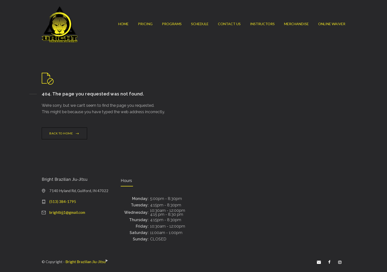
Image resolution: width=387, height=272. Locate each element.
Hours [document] (126, 180)
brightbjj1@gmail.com (67, 212)
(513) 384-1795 (62, 201)
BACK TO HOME (61, 133)
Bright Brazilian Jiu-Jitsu (85, 261)
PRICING (145, 24)
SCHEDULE (200, 24)
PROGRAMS (172, 24)
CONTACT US (229, 24)
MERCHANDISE (296, 24)
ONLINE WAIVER (331, 24)
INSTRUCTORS (262, 24)
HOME (123, 24)
